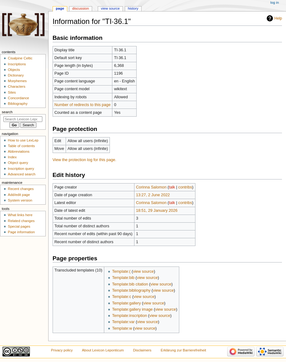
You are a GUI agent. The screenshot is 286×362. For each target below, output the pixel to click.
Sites (12, 92)
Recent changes (21, 189)
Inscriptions (17, 64)
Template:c (121, 297)
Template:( (121, 271)
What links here (20, 215)
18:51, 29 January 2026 (156, 210)
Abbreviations (18, 151)
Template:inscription (129, 315)
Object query (18, 163)
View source (110, 8)
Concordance (18, 98)
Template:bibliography (131, 290)
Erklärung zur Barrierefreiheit (183, 350)
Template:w (122, 328)
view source (143, 271)
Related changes (21, 221)
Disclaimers (142, 350)
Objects (14, 70)
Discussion (80, 8)
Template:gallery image (132, 309)
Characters (16, 86)
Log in (274, 2)
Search (7, 112)
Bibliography (17, 103)
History (133, 8)
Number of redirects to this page (82, 105)
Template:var (123, 322)
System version (20, 200)
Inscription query (21, 168)
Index (12, 157)
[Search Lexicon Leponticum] (22, 119)
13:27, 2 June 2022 (153, 195)
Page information (21, 232)
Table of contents (21, 146)
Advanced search (21, 174)
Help (278, 18)
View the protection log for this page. (84, 160)
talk (172, 187)
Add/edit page (19, 195)
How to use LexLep (23, 140)
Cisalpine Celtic (20, 58)
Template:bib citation (130, 284)
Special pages (19, 226)
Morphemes (17, 81)
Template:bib (123, 278)
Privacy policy (62, 350)
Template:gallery (126, 303)
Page (60, 8)
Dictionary (16, 75)
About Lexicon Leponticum (103, 350)
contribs (185, 187)
